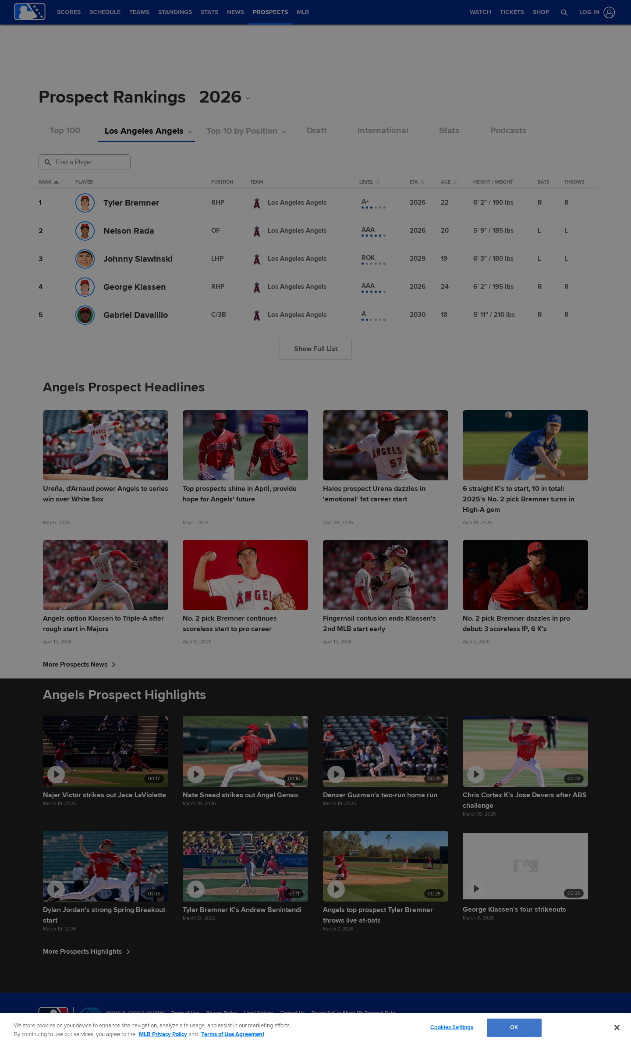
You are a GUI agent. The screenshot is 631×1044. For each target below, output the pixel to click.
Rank (49, 182)
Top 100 (65, 131)
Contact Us (292, 1013)
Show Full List (315, 348)
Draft (317, 131)
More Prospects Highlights (86, 951)
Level (369, 182)
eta (417, 182)
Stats (449, 131)
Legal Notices (258, 1013)
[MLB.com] (53, 1015)
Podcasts (508, 131)
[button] (565, 12)
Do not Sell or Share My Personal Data (353, 1013)
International (383, 131)
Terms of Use (185, 1013)
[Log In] (595, 12)
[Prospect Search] (85, 162)
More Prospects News (79, 664)
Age (449, 182)
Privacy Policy (221, 1013)
